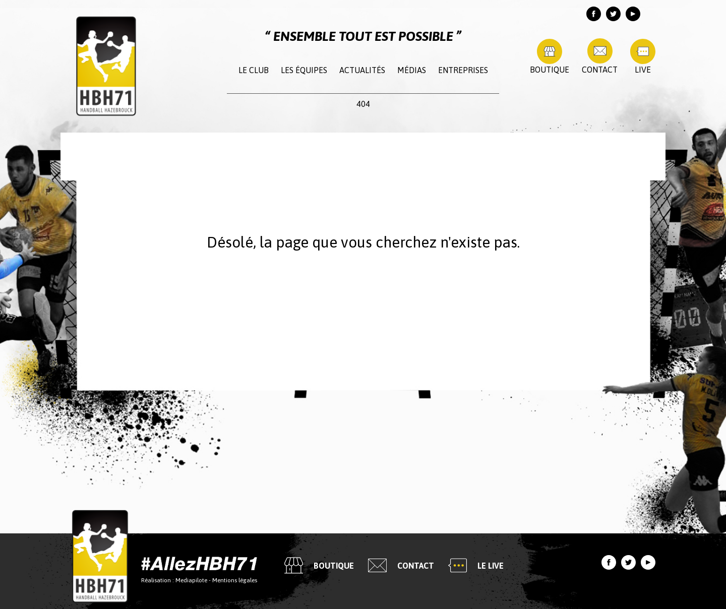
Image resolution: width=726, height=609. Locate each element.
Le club (253, 70)
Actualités (362, 70)
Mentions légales (234, 579)
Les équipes (304, 70)
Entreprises (463, 70)
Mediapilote (191, 579)
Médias (411, 70)
